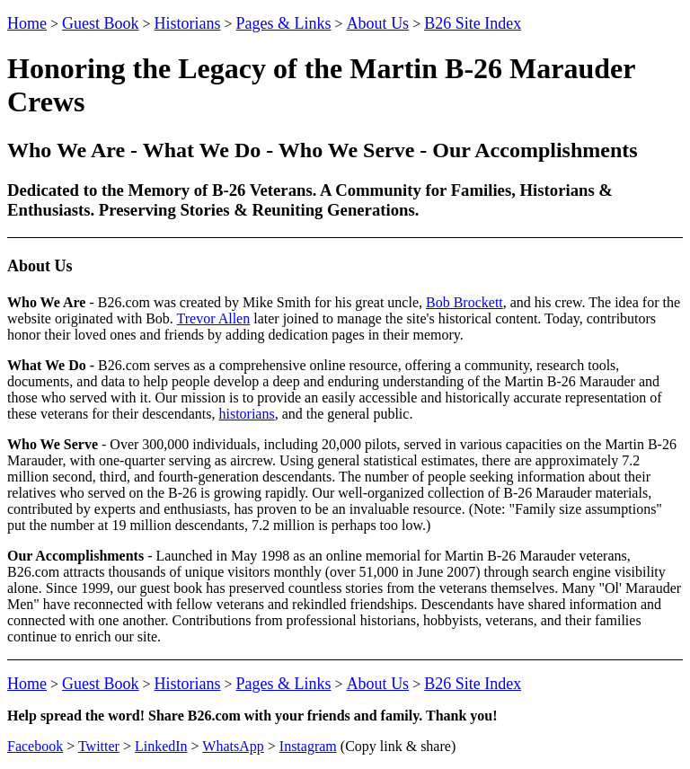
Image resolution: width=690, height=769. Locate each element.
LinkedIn (161, 746)
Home (27, 23)
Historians (188, 23)
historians (246, 413)
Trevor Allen (214, 318)
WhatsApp (232, 746)
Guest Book (100, 23)
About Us (378, 23)
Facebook (35, 746)
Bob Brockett (464, 302)
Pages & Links (284, 23)
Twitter (98, 746)
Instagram (308, 746)
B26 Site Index (472, 23)
